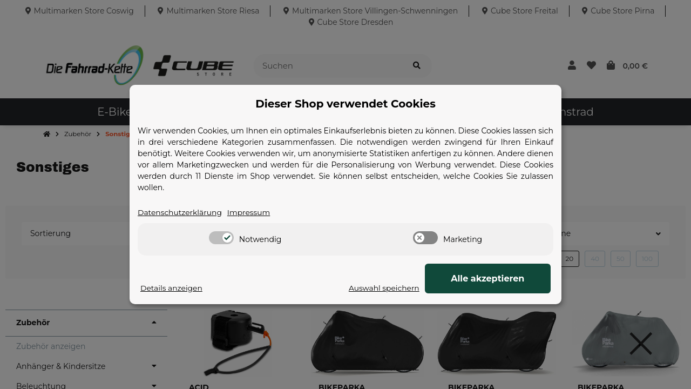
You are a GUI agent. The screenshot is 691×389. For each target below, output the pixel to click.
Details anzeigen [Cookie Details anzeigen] (171, 288)
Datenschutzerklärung (180, 212)
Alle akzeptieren (496, 278)
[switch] (221, 238)
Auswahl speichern (401, 288)
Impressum (250, 212)
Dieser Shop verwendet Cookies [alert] (345, 103)
